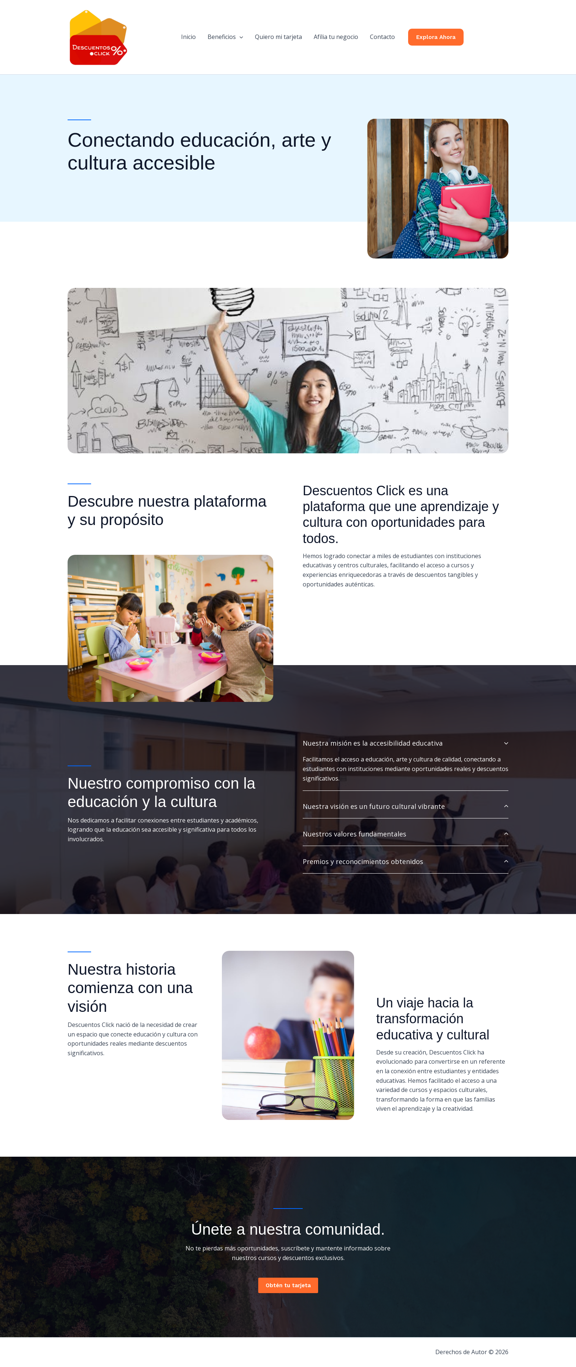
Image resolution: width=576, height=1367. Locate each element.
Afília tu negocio (336, 37)
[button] (239, 36)
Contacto (382, 37)
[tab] (405, 761)
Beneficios (225, 36)
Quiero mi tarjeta (278, 37)
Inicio (188, 37)
